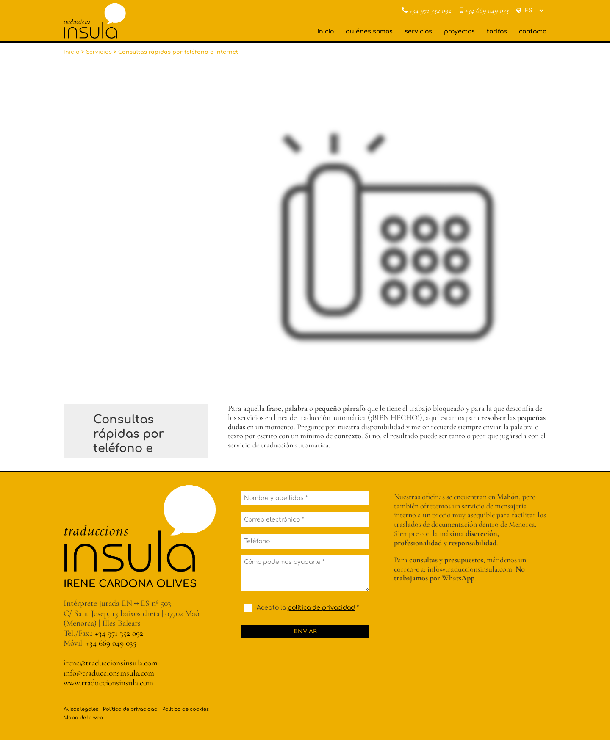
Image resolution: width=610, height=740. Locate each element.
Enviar (305, 631)
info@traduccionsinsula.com (109, 673)
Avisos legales (81, 709)
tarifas (497, 31)
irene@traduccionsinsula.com (111, 663)
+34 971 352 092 (426, 10)
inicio (325, 31)
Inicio (72, 52)
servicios (418, 31)
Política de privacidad (130, 709)
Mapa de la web (83, 718)
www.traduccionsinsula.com (108, 683)
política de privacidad (321, 608)
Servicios (99, 52)
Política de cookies (185, 709)
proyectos (459, 31)
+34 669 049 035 (484, 10)
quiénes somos (369, 31)
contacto (532, 31)
